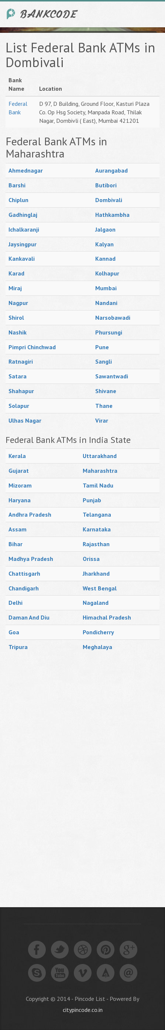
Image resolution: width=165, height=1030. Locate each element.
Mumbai (106, 288)
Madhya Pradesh (30, 558)
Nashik (17, 332)
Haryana (19, 500)
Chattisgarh (24, 573)
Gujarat (18, 470)
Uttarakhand (100, 455)
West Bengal (100, 588)
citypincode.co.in (83, 1009)
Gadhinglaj (22, 214)
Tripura (18, 647)
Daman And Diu (28, 617)
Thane (104, 405)
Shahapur (21, 391)
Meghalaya (97, 647)
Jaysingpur (22, 244)
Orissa (91, 558)
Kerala (17, 455)
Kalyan (104, 244)
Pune (102, 347)
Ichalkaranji (23, 229)
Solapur (18, 405)
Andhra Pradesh (29, 514)
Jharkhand (96, 573)
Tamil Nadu (98, 485)
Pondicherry (98, 632)
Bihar (15, 544)
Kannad (105, 258)
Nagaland (96, 602)
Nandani (106, 302)
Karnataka (97, 529)
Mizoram (20, 485)
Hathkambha (112, 214)
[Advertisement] (61, 772)
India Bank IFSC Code (42, 14)
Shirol (16, 317)
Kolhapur (107, 273)
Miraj (15, 288)
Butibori (106, 185)
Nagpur (18, 302)
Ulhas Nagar (24, 420)
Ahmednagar (25, 170)
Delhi (15, 602)
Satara (17, 376)
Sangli (103, 361)
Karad (16, 273)
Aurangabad (111, 170)
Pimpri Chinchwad (32, 347)
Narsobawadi (112, 317)
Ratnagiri (20, 361)
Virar (101, 420)
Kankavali (21, 258)
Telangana (97, 514)
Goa (13, 632)
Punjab (92, 500)
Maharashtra (100, 470)
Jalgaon (105, 229)
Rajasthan (96, 544)
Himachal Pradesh (107, 617)
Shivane (105, 391)
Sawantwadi (111, 376)
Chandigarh (23, 588)
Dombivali (108, 200)
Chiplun (18, 200)
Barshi (16, 185)
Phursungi (108, 332)
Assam (17, 529)
